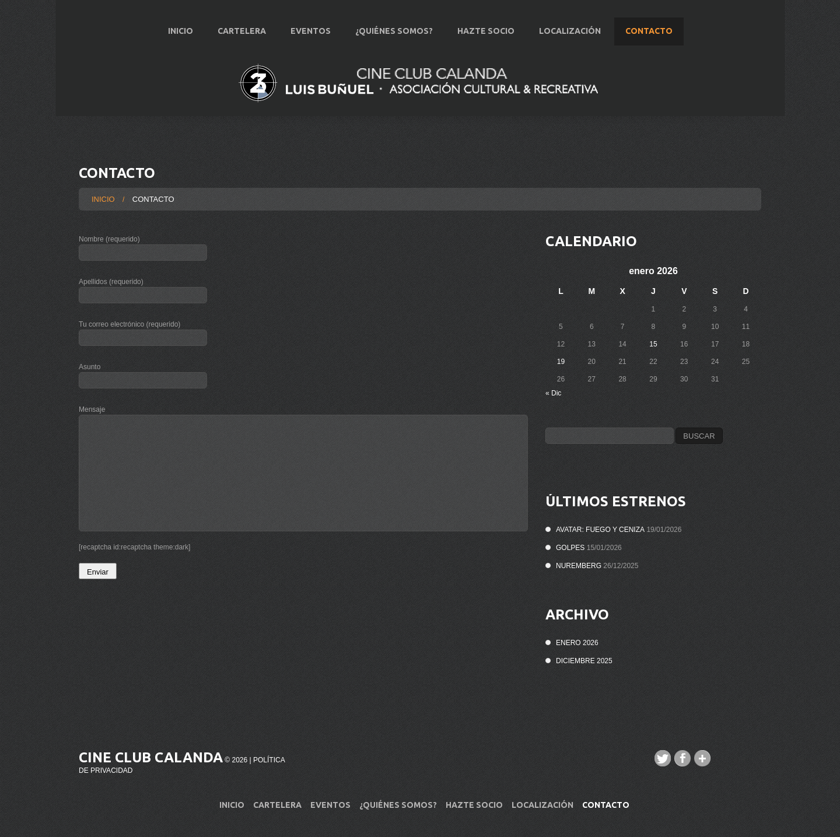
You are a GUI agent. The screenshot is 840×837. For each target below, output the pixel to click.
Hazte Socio (485, 31)
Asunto (303, 378)
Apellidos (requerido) (303, 293)
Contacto (649, 31)
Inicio (180, 31)
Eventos (310, 31)
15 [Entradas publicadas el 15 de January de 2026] (653, 344)
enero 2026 (577, 643)
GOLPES (570, 548)
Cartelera (242, 31)
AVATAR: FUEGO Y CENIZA (600, 530)
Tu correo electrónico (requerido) (303, 335)
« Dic (553, 393)
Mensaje (303, 468)
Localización (570, 31)
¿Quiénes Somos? (394, 31)
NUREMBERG (578, 566)
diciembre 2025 (584, 661)
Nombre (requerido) (303, 250)
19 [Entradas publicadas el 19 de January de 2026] (561, 362)
